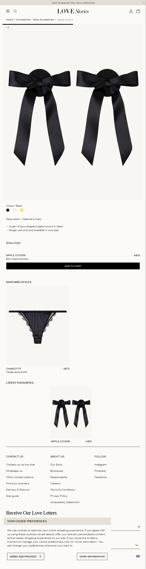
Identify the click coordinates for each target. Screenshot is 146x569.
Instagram (100, 460)
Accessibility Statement (64, 498)
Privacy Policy (58, 492)
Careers (55, 479)
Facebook (100, 473)
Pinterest (100, 467)
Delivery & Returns (18, 485)
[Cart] (138, 7)
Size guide (12, 492)
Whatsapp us (14, 467)
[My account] (131, 7)
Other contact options (19, 473)
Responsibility (58, 473)
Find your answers (17, 479)
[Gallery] (73, 326)
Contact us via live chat (20, 460)
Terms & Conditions (62, 485)
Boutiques (56, 467)
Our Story (56, 460)
